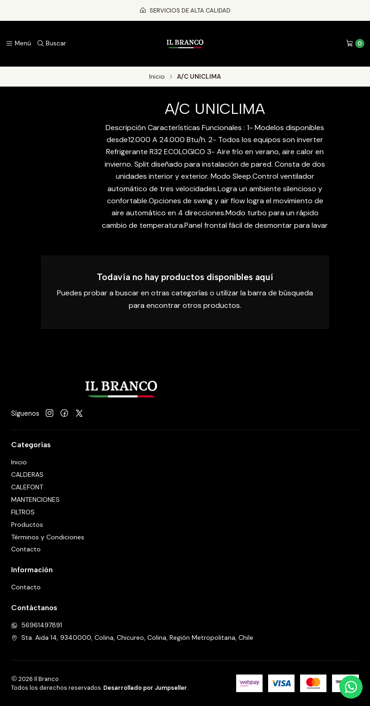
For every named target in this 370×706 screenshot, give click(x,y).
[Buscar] (51, 43)
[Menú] (18, 43)
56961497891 (36, 625)
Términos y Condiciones (47, 537)
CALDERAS (27, 474)
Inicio (157, 77)
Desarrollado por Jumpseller (145, 688)
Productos (27, 524)
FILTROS (23, 512)
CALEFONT (27, 487)
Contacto (26, 549)
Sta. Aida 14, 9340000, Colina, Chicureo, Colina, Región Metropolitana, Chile (132, 637)
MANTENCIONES (35, 499)
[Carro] (355, 43)
